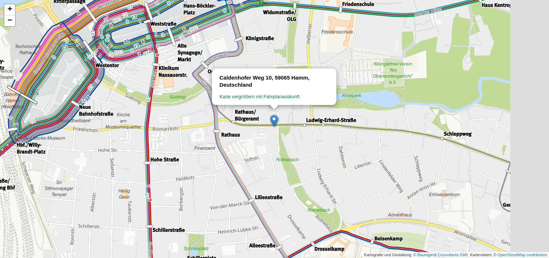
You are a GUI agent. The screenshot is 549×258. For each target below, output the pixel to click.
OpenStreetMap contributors (522, 255)
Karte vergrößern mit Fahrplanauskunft (259, 96)
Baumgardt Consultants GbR (442, 255)
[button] (274, 121)
